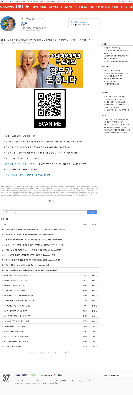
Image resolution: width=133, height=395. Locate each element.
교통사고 (43, 7)
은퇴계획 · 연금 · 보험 (119, 7)
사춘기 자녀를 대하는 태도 (111, 84)
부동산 (41, 2)
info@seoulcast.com (80, 22)
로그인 (130, 2)
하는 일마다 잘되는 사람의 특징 (113, 76)
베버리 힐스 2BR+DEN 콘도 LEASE (114, 102)
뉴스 (7, 2)
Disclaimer (45, 381)
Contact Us (87, 381)
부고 (69, 2)
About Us (17, 381)
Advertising (79, 381)
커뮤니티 (23, 2)
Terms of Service (26, 381)
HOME (1, 2)
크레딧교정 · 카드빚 (102, 7)
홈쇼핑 (59, 2)
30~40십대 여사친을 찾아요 (112, 48)
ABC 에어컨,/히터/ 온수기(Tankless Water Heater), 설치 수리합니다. (115, 128)
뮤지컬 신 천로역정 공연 (111, 81)
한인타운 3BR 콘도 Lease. (112, 107)
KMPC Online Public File (68, 381)
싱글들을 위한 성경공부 (111, 58)
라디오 (11, 2)
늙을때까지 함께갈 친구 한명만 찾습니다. (116, 56)
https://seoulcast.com (81, 24)
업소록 (73, 2)
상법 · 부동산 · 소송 (55, 7)
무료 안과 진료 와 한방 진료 (112, 71)
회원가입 (124, 2)
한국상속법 (83, 7)
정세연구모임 (108, 53)
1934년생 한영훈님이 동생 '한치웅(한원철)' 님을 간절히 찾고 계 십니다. (116, 52)
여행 (64, 2)
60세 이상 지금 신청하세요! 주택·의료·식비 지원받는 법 (49, 164)
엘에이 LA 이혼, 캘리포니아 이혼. (113, 122)
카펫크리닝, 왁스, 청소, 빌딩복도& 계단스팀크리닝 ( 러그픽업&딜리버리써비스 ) (117, 131)
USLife (36, 2)
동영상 (17, 2)
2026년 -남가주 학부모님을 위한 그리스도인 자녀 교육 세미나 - (116, 74)
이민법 (35, 7)
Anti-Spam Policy (54, 381)
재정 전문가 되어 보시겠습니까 (113, 79)
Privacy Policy (36, 381)
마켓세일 (53, 2)
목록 (49, 201)
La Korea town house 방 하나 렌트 (115, 99)
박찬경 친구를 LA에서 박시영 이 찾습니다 (116, 61)
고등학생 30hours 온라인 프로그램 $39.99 (116, 133)
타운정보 (30, 2)
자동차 (47, 2)
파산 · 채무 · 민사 (70, 7)
